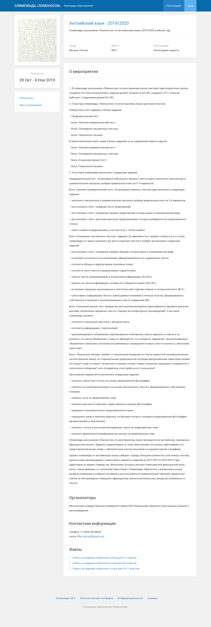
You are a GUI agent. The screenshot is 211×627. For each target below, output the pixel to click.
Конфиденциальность (130, 598)
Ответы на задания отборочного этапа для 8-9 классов (104, 563)
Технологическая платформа (96, 598)
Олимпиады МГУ (65, 598)
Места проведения (31, 105)
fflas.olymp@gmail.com (90, 536)
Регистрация (173, 5)
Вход (190, 5)
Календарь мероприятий (78, 6)
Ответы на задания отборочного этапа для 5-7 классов (104, 557)
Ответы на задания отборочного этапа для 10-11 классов (106, 568)
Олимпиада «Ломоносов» (38, 5)
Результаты (26, 98)
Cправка (152, 598)
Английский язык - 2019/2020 (99, 23)
